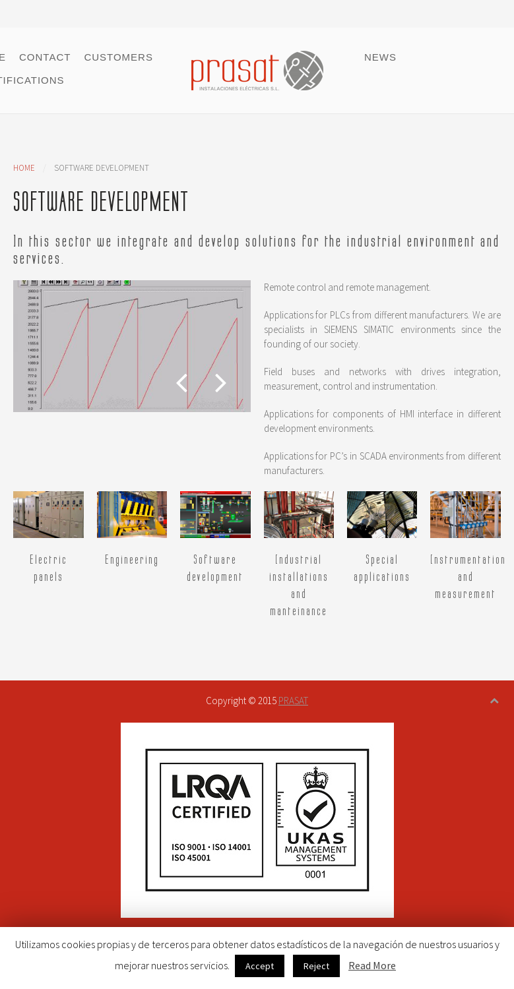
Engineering (132, 559)
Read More (372, 965)
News (380, 57)
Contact (45, 57)
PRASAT (293, 700)
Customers (118, 57)
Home (24, 167)
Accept (259, 966)
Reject (316, 966)
